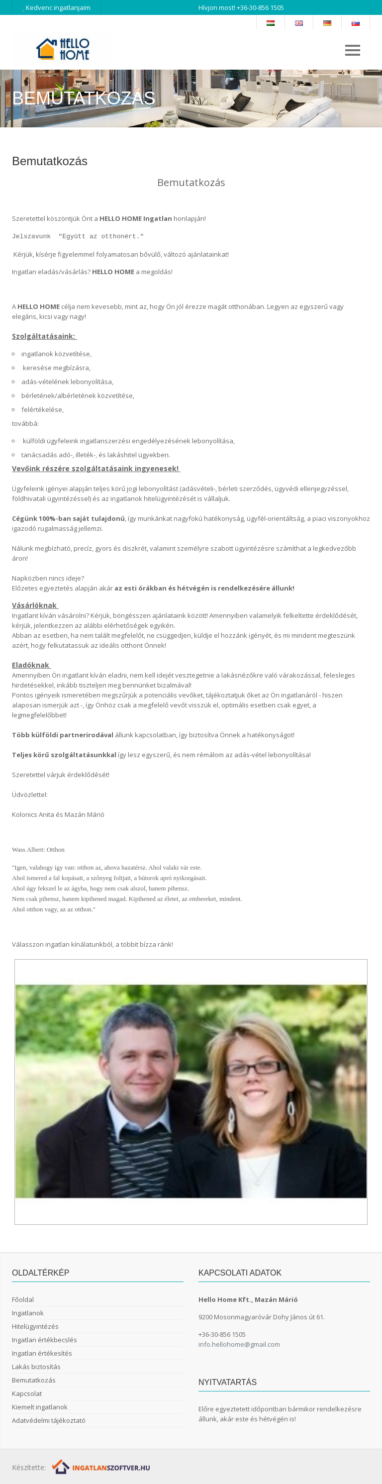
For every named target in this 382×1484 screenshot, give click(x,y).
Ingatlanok (28, 1312)
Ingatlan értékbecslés (44, 1339)
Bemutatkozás (34, 1380)
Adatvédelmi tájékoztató (49, 1420)
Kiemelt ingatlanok (40, 1406)
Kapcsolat (27, 1393)
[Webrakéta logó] (101, 1466)
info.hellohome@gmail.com (239, 1344)
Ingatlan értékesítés (42, 1353)
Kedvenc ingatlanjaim (56, 7)
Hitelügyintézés (35, 1326)
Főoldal (23, 1299)
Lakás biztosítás (36, 1366)
